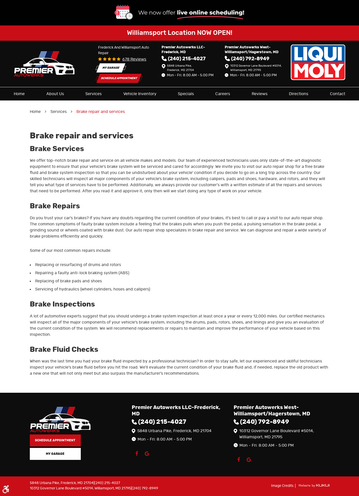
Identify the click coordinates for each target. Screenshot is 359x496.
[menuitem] (19, 93)
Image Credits (282, 486)
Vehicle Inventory (139, 94)
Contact (337, 94)
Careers (222, 94)
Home (19, 94)
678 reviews (134, 59)
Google (147, 453)
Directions (298, 94)
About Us (55, 94)
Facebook (137, 453)
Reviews (260, 94)
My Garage (111, 67)
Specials (186, 94)
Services (93, 94)
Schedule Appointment (119, 78)
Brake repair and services (100, 112)
